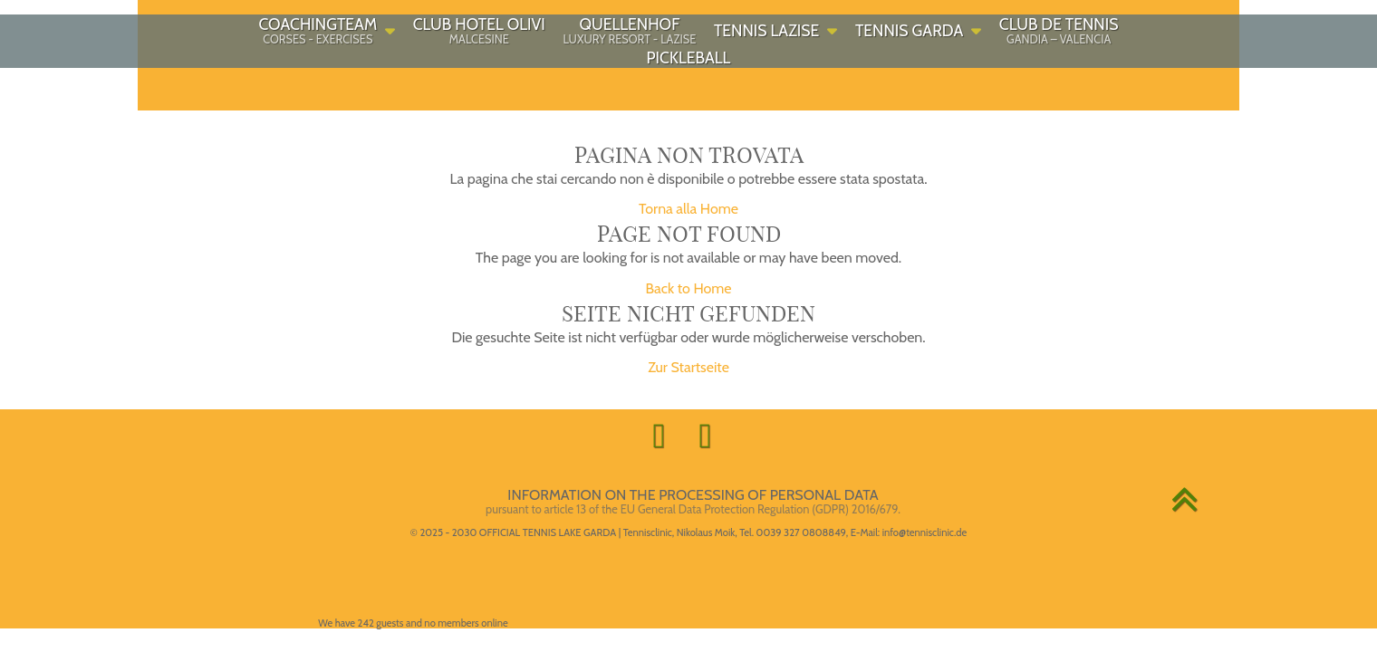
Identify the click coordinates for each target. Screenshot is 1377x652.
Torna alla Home (688, 208)
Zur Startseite (688, 367)
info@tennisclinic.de (924, 532)
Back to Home (688, 288)
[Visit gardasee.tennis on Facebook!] (665, 436)
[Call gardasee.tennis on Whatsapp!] (711, 436)
